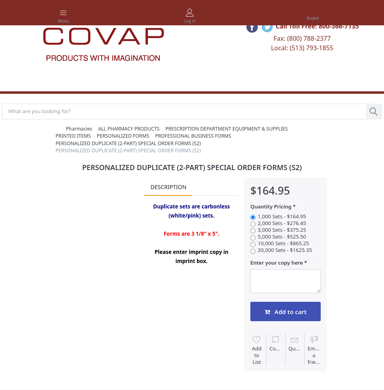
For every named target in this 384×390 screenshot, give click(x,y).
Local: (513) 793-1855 (302, 48)
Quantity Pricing (270, 206)
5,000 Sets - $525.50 (282, 236)
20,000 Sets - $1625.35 (285, 250)
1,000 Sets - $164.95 (282, 216)
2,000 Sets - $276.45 (282, 223)
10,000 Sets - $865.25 (283, 243)
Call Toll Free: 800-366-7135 (317, 26)
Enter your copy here (276, 262)
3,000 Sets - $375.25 (282, 230)
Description (168, 187)
